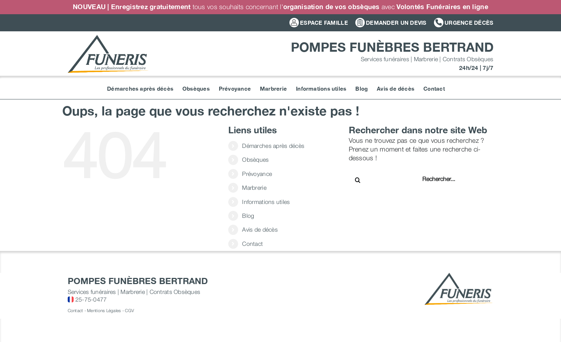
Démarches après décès (273, 145)
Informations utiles (266, 201)
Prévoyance (257, 173)
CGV (129, 310)
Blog (248, 215)
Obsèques (255, 159)
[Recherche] (358, 180)
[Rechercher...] (445, 179)
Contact (252, 243)
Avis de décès (260, 229)
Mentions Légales (104, 310)
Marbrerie (254, 187)
